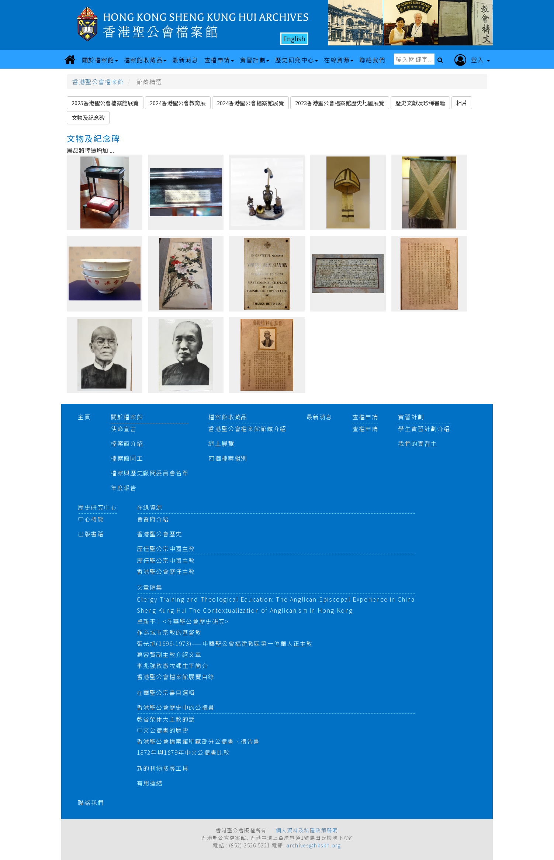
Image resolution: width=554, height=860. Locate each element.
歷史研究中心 (97, 507)
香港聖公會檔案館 (98, 81)
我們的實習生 (417, 443)
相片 (461, 103)
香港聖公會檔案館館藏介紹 (247, 428)
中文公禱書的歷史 (163, 730)
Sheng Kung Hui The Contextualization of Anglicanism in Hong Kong (245, 610)
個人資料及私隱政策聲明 (307, 830)
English (294, 38)
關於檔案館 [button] (100, 59)
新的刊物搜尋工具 (163, 768)
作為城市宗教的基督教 (169, 632)
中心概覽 (91, 519)
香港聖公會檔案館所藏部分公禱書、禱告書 (198, 741)
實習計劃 (411, 416)
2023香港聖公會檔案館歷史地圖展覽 (339, 103)
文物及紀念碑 (88, 117)
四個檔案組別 (227, 458)
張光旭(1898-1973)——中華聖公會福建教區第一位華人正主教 (225, 643)
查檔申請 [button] (219, 59)
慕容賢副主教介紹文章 (169, 654)
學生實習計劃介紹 (424, 428)
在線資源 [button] (338, 59)
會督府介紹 (153, 519)
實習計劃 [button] (254, 59)
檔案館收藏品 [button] (145, 59)
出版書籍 (91, 533)
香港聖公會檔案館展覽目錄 (176, 676)
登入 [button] (472, 60)
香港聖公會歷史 (159, 533)
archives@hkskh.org (313, 845)
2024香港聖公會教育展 (178, 103)
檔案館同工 (127, 458)
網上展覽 (221, 443)
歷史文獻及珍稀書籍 (420, 103)
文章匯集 (150, 587)
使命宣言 (123, 428)
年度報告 (123, 487)
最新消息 (319, 416)
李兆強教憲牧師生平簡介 (172, 665)
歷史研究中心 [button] (296, 59)
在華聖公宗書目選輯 (166, 692)
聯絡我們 (91, 802)
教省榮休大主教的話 (166, 719)
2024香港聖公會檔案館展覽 (250, 103)
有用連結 (150, 782)
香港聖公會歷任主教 (166, 571)
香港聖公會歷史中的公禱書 (176, 707)
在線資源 (150, 507)
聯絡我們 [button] (372, 59)
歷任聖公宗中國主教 (166, 548)
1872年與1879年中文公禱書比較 (183, 752)
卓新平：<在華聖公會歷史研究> (183, 621)
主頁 (84, 416)
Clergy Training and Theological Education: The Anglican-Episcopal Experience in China (276, 599)
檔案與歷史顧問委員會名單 (149, 472)
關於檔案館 (127, 416)
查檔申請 (365, 416)
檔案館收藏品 (227, 416)
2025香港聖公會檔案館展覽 (105, 103)
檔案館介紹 (127, 443)
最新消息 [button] (185, 59)
